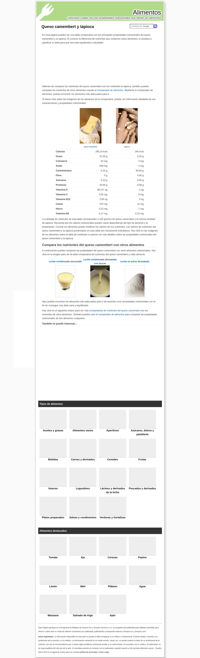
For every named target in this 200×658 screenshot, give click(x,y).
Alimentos (147, 12)
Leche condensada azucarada (65, 261)
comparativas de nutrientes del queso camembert (114, 310)
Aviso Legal (104, 652)
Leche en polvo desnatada (134, 261)
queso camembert (90, 147)
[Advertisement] (100, 64)
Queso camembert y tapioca (67, 26)
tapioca (126, 147)
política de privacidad (88, 652)
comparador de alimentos (110, 90)
